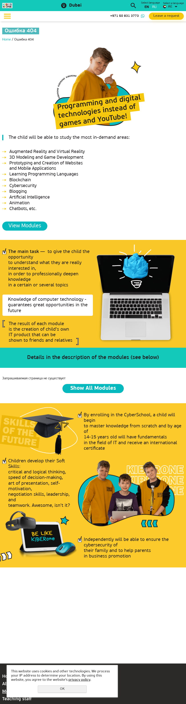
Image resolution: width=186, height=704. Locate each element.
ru (154, 7)
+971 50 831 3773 (124, 16)
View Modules (24, 226)
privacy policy (79, 680)
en (146, 7)
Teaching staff (17, 699)
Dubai (75, 5)
